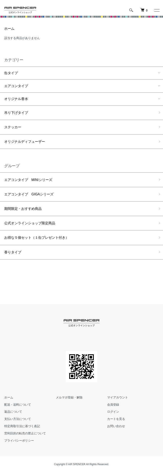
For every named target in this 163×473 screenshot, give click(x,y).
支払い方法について (17, 419)
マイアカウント (117, 397)
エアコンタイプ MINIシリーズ (28, 180)
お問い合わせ (116, 426)
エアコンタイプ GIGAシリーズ (28, 194)
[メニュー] (156, 10)
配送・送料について (17, 404)
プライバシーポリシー (19, 440)
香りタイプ (12, 252)
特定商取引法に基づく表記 (22, 426)
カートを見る (116, 419)
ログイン (113, 411)
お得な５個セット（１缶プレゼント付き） (36, 237)
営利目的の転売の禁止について (25, 433)
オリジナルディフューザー (24, 141)
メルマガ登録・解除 (69, 397)
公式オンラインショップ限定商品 (29, 223)
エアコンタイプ (16, 86)
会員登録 (113, 404)
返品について (13, 411)
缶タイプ (11, 73)
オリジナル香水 (16, 99)
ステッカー (12, 127)
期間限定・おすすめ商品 (23, 208)
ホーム (9, 28)
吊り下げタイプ (16, 112)
